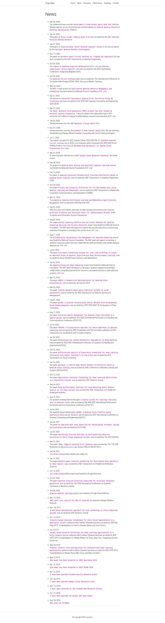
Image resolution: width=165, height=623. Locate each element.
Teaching (107, 3)
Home (73, 3)
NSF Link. (95, 230)
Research (87, 3)
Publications (97, 3)
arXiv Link (94, 66)
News (80, 3)
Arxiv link (66, 146)
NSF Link (102, 91)
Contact (116, 3)
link (109, 24)
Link (88, 37)
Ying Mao (50, 3)
